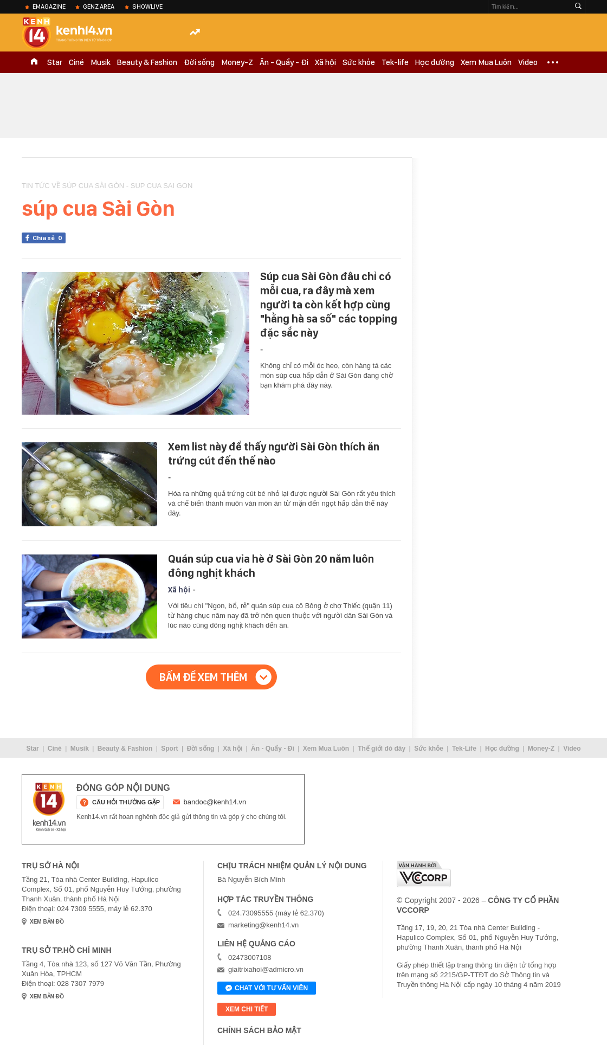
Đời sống (199, 62)
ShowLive (147, 6)
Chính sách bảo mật (259, 1030)
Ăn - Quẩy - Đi (284, 62)
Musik (101, 62)
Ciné (76, 62)
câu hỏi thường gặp (126, 802)
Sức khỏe (359, 62)
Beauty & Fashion (147, 62)
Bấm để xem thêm (203, 676)
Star (54, 62)
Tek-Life (464, 748)
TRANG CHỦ (34, 62)
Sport (169, 748)
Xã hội (325, 62)
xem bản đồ (47, 922)
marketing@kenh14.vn (263, 925)
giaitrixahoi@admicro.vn (266, 969)
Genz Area (98, 6)
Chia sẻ (49, 238)
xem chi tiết (246, 1009)
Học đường (434, 62)
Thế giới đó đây (381, 748)
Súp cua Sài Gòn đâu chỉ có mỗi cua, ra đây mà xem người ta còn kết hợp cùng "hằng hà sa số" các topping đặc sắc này (328, 304)
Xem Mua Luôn (486, 62)
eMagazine (49, 6)
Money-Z (237, 62)
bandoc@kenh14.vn (215, 801)
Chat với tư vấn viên (266, 989)
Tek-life (395, 62)
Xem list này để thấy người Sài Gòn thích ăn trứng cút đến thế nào (273, 453)
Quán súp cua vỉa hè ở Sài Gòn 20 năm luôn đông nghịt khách (271, 565)
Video (528, 62)
